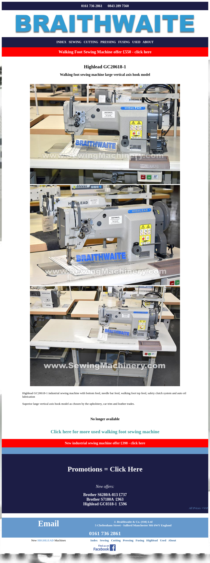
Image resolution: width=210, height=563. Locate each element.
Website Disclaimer (48, 556)
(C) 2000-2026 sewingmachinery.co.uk (133, 556)
